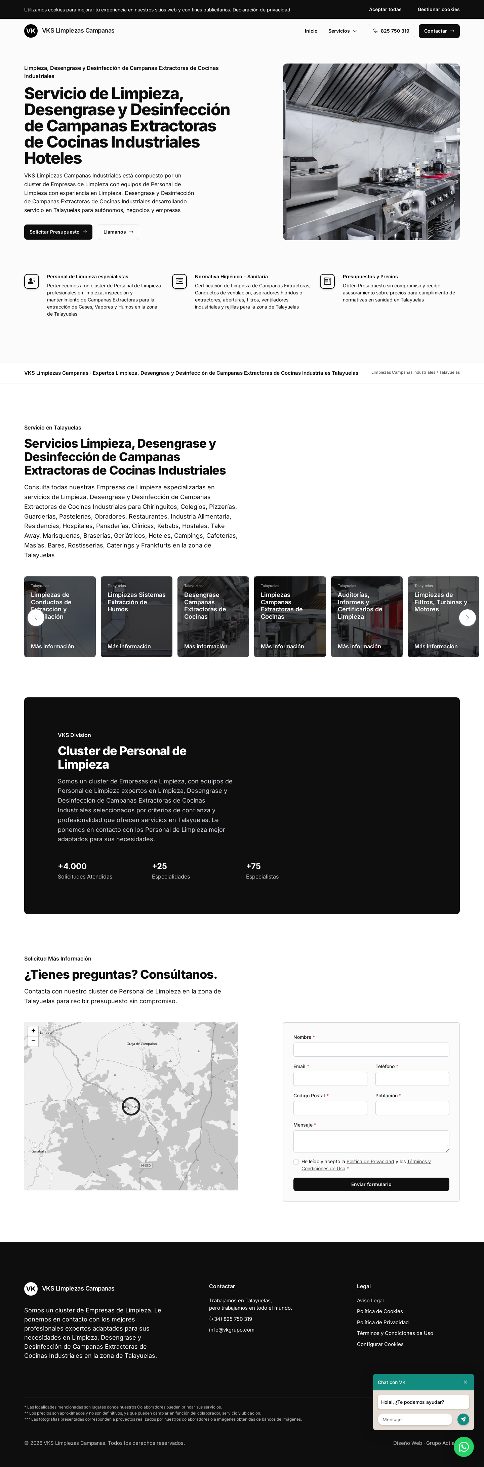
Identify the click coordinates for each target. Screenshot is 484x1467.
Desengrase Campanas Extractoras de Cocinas (205, 605)
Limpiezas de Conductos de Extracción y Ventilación (51, 605)
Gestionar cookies (439, 9)
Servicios (342, 31)
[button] (467, 617)
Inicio (311, 31)
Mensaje (304, 1125)
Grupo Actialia (443, 1443)
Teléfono (386, 1066)
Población (388, 1095)
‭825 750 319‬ (391, 31)
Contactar (439, 31)
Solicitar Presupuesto (58, 232)
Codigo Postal (311, 1095)
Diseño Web (407, 1443)
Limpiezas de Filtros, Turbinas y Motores (441, 602)
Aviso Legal (370, 1300)
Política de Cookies (380, 1311)
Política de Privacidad (370, 1161)
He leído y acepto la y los (366, 1164)
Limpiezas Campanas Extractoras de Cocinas (282, 605)
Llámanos (118, 232)
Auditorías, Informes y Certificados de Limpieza (360, 605)
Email (301, 1066)
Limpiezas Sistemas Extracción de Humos (137, 602)
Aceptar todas (385, 9)
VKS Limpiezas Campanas (69, 31)
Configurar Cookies (380, 1344)
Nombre (304, 1037)
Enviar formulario (371, 1184)
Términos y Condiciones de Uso (395, 1333)
